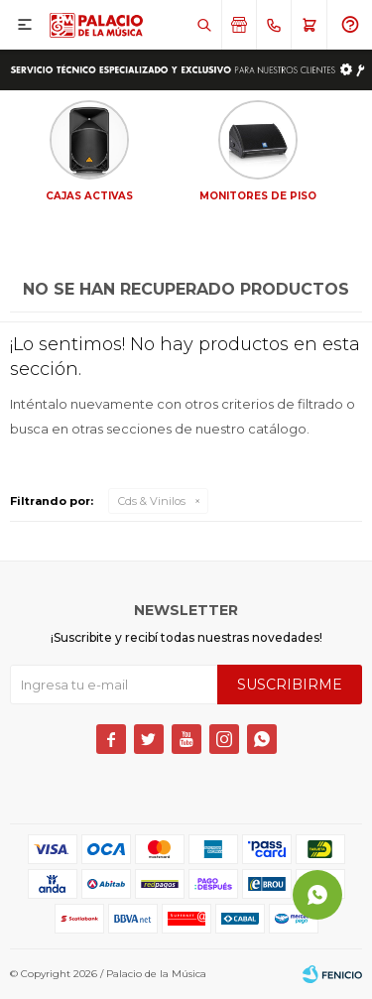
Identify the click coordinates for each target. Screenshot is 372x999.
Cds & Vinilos (152, 501)
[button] (203, 25)
